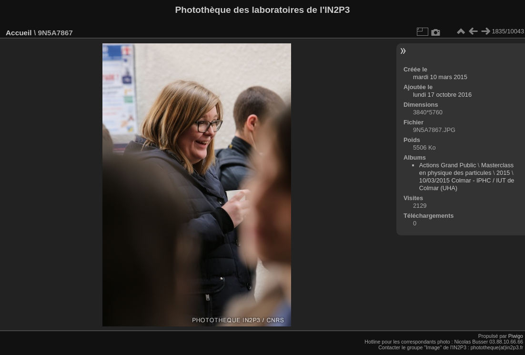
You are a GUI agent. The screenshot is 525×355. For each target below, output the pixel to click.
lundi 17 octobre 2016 (442, 94)
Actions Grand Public (447, 165)
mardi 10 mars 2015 (440, 77)
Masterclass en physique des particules (466, 169)
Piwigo (515, 336)
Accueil (19, 33)
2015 (503, 172)
